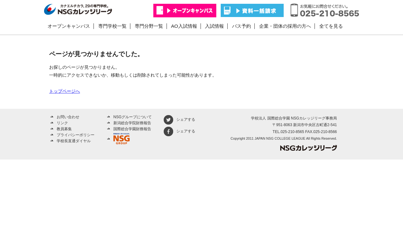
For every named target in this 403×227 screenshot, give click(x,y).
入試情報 (214, 26)
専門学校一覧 (112, 26)
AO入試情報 (184, 26)
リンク (62, 123)
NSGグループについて (132, 117)
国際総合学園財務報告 (132, 129)
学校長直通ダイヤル (74, 141)
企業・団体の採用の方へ (285, 26)
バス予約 (241, 26)
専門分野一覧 (149, 26)
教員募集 (64, 129)
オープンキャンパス (69, 26)
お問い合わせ (68, 117)
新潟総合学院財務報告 (132, 123)
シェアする (179, 119)
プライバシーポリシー (75, 135)
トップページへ (64, 91)
